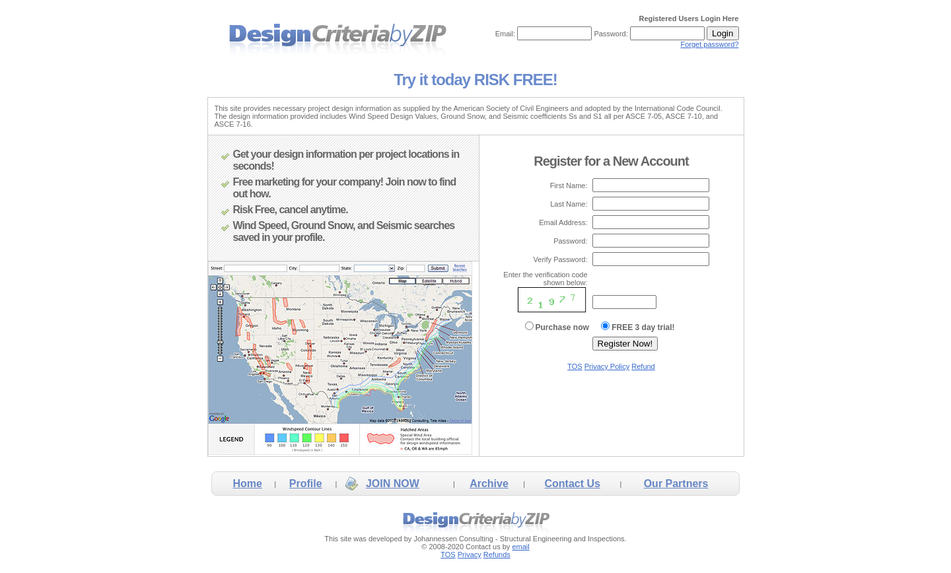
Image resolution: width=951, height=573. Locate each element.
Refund (642, 366)
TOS (574, 366)
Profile (305, 483)
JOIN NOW (392, 483)
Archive (489, 483)
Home (247, 483)
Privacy (469, 554)
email (520, 547)
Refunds (497, 554)
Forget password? (709, 44)
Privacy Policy (606, 366)
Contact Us (572, 483)
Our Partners (676, 483)
